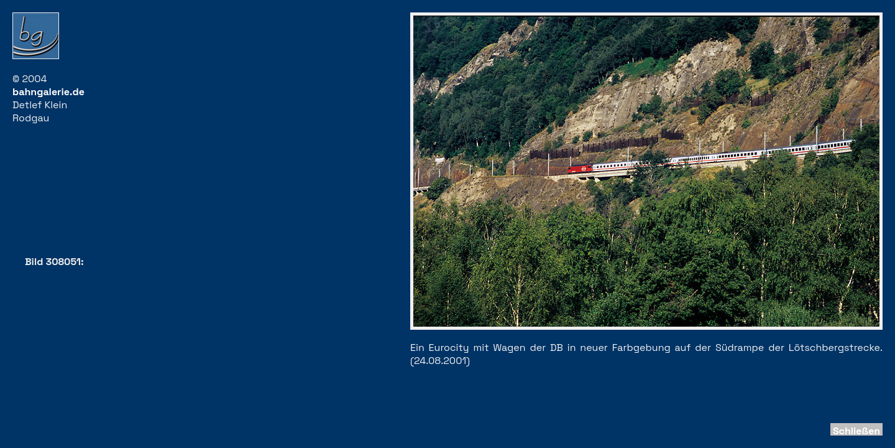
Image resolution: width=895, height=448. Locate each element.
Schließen (856, 430)
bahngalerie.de (48, 91)
